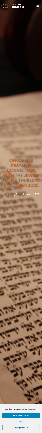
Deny (21, 422)
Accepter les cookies (21, 415)
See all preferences (21, 428)
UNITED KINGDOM (18, 6)
